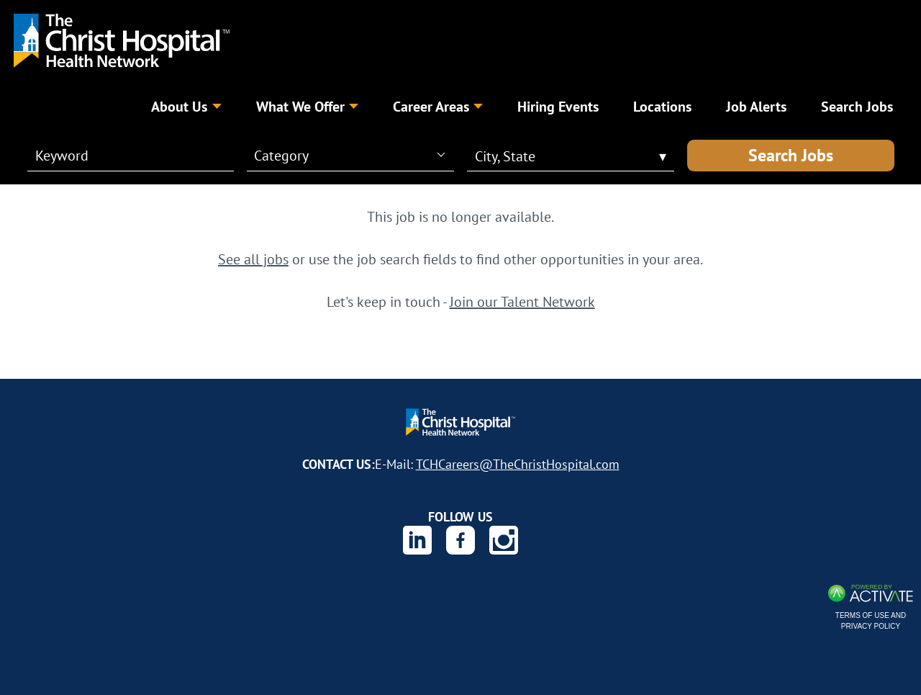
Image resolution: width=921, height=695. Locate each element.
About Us (186, 106)
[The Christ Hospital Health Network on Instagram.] (503, 540)
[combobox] (349, 155)
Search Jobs (790, 155)
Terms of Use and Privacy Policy (870, 620)
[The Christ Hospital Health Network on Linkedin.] (417, 540)
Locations (662, 106)
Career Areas (438, 106)
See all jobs (253, 259)
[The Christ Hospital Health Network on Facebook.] (460, 540)
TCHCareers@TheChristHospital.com (518, 464)
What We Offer (307, 106)
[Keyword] (122, 155)
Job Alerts (756, 106)
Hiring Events (558, 106)
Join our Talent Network (522, 301)
